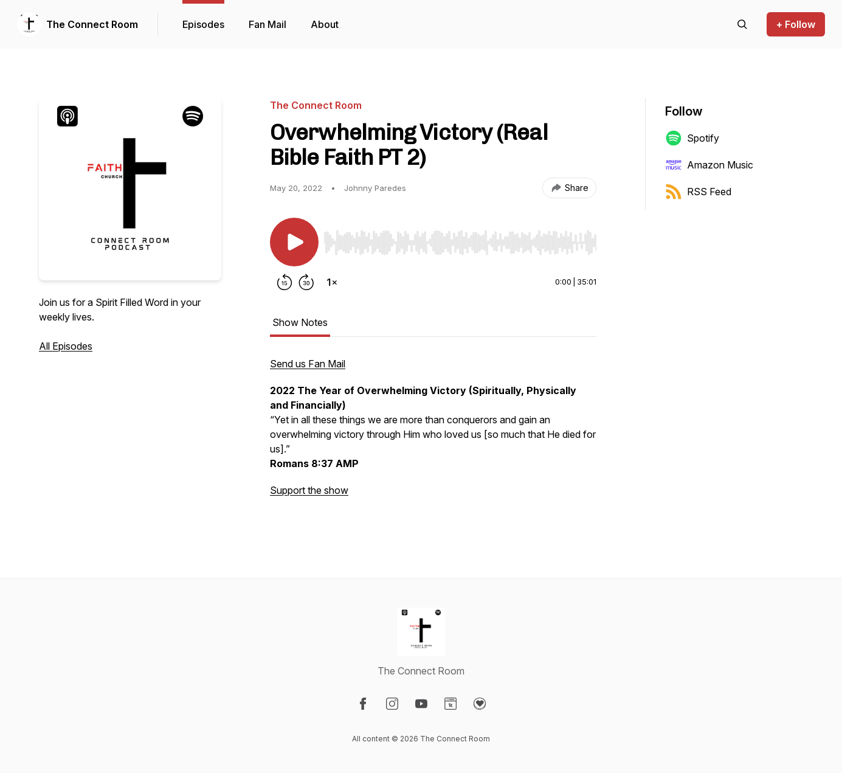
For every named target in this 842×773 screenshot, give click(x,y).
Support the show (309, 490)
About (325, 24)
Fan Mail (267, 24)
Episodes (203, 24)
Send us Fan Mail (307, 364)
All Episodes (65, 346)
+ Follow (795, 24)
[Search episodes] (742, 24)
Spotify (692, 138)
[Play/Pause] (294, 242)
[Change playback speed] (332, 282)
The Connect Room (92, 24)
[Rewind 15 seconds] (284, 282)
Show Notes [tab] (300, 322)
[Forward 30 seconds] (306, 282)
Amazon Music (709, 164)
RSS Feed (698, 191)
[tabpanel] (433, 433)
